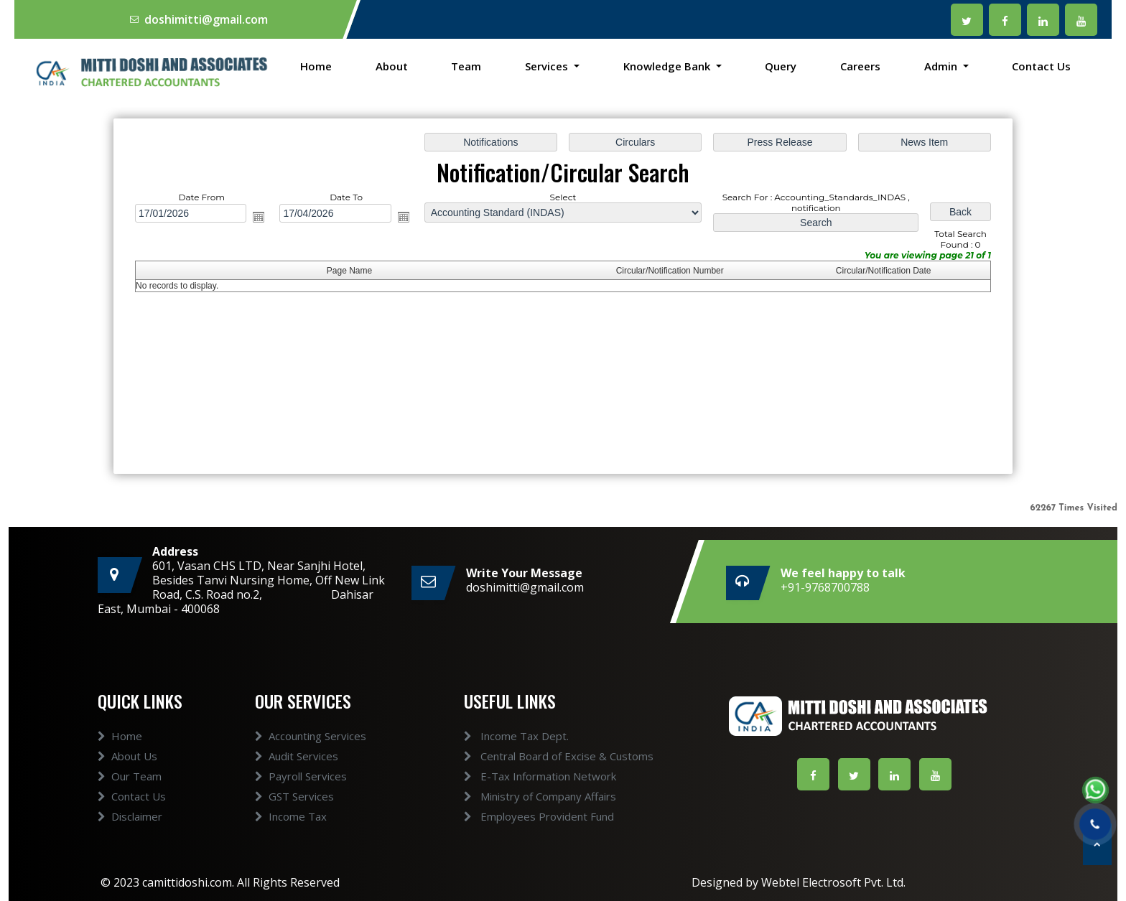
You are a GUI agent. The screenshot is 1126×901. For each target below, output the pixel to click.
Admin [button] (942, 66)
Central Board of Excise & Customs (546, 756)
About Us (127, 769)
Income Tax (291, 829)
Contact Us (1041, 66)
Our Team (130, 789)
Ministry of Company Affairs (527, 796)
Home (316, 66)
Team (466, 66)
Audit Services (296, 769)
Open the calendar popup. (258, 217)
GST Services (294, 809)
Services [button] (548, 66)
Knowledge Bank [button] (668, 66)
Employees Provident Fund (526, 816)
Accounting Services (310, 749)
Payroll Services (301, 789)
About (392, 66)
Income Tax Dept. (503, 736)
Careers (860, 66)
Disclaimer (130, 829)
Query (780, 66)
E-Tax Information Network (527, 776)
